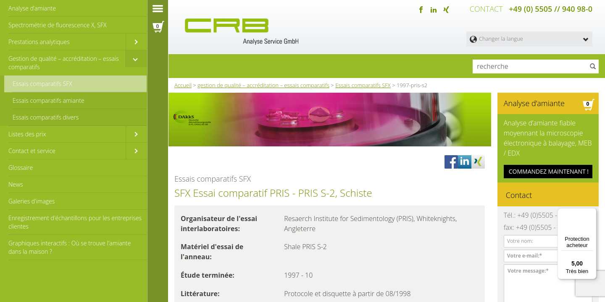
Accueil (183, 83)
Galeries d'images (31, 201)
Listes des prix (27, 134)
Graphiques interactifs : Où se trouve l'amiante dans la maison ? (69, 247)
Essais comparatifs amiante (48, 100)
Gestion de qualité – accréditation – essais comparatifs (63, 63)
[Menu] (592, 213)
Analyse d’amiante (32, 8)
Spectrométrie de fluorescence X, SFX (57, 25)
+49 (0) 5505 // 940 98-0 (550, 8)
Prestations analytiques (39, 42)
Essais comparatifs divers (46, 117)
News (15, 184)
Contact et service (31, 151)
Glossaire (20, 168)
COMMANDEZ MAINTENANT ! (549, 164)
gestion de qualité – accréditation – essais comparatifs (263, 83)
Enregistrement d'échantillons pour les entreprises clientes (75, 222)
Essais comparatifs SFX (42, 84)
